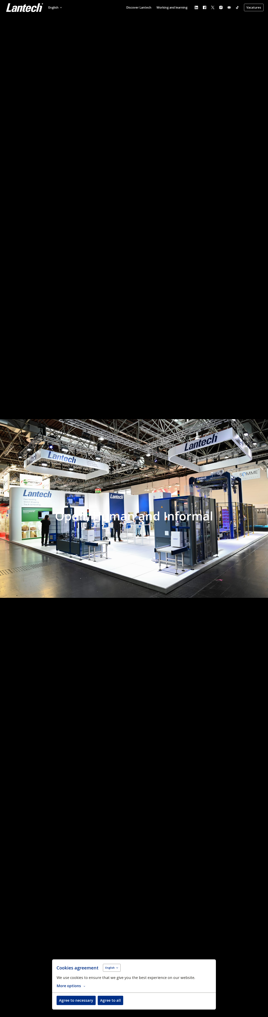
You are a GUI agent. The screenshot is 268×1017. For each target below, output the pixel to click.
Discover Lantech (138, 7)
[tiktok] (237, 7)
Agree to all (110, 1000)
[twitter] (212, 7)
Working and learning (172, 7)
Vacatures (253, 7)
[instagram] (221, 7)
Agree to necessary (76, 1000)
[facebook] (204, 7)
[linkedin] (196, 7)
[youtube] (229, 7)
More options (71, 986)
